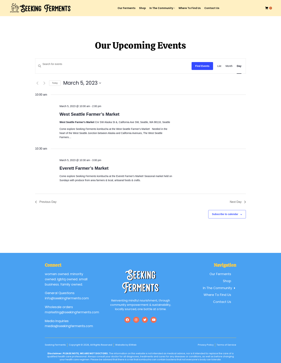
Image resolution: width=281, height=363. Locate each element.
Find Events (202, 66)
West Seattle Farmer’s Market (89, 114)
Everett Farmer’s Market (83, 168)
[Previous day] (37, 83)
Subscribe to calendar (225, 214)
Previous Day (45, 201)
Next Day (238, 201)
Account (240, 3)
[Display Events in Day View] (239, 66)
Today (55, 83)
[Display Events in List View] (219, 66)
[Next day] (44, 83)
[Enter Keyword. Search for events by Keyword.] (113, 64)
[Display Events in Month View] (228, 66)
